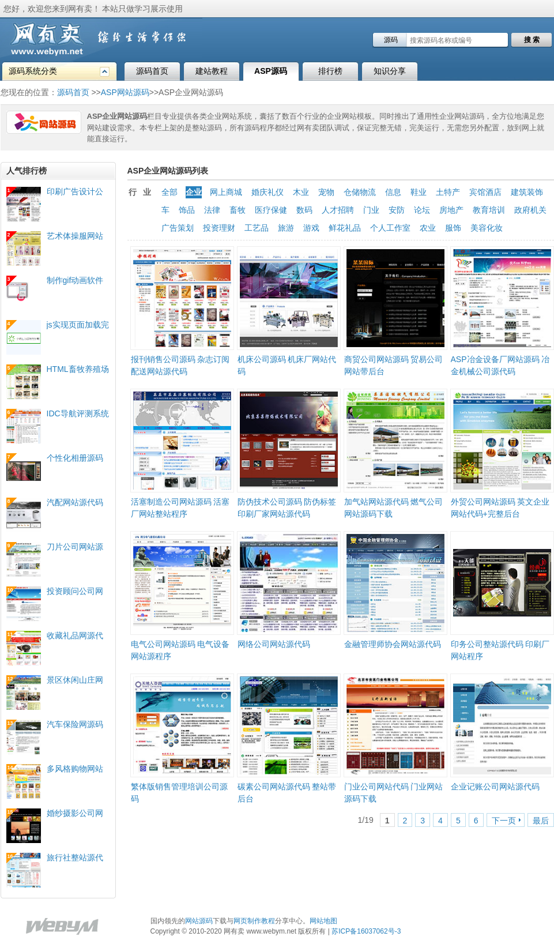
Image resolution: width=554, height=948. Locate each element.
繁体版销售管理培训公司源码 (179, 792)
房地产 (451, 210)
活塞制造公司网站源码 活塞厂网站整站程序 (180, 507)
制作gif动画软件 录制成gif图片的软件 (75, 280)
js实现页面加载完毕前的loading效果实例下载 (78, 325)
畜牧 (237, 210)
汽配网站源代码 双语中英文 (75, 502)
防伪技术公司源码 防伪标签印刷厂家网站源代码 (287, 507)
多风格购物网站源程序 (75, 769)
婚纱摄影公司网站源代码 (75, 813)
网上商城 (226, 192)
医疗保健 (271, 210)
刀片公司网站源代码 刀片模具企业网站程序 (76, 547)
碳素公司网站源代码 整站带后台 (287, 792)
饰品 (187, 210)
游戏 (311, 227)
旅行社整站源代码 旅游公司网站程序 (76, 858)
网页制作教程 (254, 921)
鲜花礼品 (345, 227)
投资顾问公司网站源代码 (75, 591)
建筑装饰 (527, 192)
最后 (541, 820)
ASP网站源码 (125, 92)
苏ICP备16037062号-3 (366, 931)
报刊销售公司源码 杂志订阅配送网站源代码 (180, 365)
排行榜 (330, 71)
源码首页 (152, 71)
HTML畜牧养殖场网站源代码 (78, 369)
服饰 (453, 227)
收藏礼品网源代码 (75, 636)
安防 (397, 210)
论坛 (422, 210)
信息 (393, 192)
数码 (304, 210)
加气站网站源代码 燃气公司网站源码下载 (393, 507)
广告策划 (177, 227)
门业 (371, 210)
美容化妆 (486, 227)
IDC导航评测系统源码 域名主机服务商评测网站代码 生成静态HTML (78, 414)
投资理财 (219, 227)
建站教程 (211, 71)
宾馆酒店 (485, 192)
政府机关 (530, 210)
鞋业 (418, 192)
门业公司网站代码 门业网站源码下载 (393, 792)
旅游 (286, 227)
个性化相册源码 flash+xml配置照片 (76, 458)
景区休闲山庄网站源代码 (75, 680)
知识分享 (390, 71)
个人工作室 (390, 227)
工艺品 (256, 227)
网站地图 (323, 921)
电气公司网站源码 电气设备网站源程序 (180, 650)
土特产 (448, 192)
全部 (169, 192)
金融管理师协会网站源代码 (392, 644)
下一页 (504, 820)
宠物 (326, 192)
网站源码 (199, 921)
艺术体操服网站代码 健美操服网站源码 (76, 236)
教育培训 (489, 210)
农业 (428, 227)
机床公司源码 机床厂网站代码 (287, 365)
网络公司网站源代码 (274, 644)
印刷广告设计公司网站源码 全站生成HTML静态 (76, 192)
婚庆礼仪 (267, 192)
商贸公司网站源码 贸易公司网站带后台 (393, 365)
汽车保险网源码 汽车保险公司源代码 (75, 724)
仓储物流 (360, 192)
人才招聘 (338, 210)
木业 (301, 192)
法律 (212, 210)
